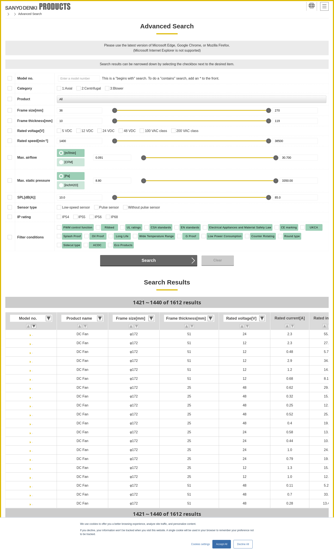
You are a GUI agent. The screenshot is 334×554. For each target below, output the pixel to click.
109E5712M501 (32, 352)
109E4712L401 (32, 477)
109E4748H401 (32, 414)
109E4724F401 (32, 459)
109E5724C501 (32, 334)
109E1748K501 (32, 494)
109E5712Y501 (32, 343)
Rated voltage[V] (30, 131)
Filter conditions (30, 237)
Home (9, 14)
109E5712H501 (32, 369)
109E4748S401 (32, 387)
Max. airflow (27, 157)
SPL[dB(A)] (26, 197)
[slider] (114, 110)
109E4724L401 (32, 441)
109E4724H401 (32, 450)
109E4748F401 (32, 423)
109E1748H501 (32, 503)
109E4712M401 (32, 468)
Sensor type (27, 207)
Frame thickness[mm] (34, 121)
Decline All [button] (243, 544)
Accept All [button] (221, 544)
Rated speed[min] (32, 141)
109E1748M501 (32, 485)
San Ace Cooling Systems (36, 14)
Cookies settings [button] (200, 544)
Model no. (25, 78)
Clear (217, 260)
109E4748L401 (32, 405)
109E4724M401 (32, 432)
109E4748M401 (32, 396)
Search (149, 260)
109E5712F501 (32, 378)
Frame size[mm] (30, 110)
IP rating (24, 217)
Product (23, 99)
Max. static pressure (33, 180)
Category (24, 88)
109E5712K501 (32, 361)
